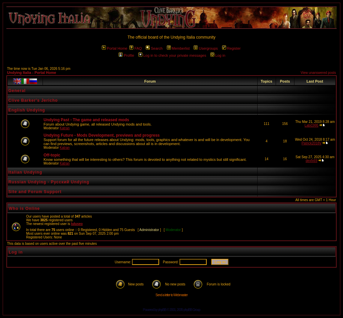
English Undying (26, 110)
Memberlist (178, 48)
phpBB (162, 310)
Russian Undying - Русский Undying (48, 182)
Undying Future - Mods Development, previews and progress (102, 135)
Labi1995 (311, 125)
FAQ (135, 48)
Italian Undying (25, 172)
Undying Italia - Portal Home (31, 73)
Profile (126, 55)
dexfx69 (311, 161)
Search (154, 48)
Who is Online (24, 208)
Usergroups (206, 48)
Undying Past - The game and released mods (86, 120)
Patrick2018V (311, 143)
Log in (217, 55)
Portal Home (114, 48)
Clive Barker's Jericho (33, 100)
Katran (64, 128)
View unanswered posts (318, 73)
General (17, 90)
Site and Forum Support (35, 191)
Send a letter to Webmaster (171, 295)
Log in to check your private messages (172, 55)
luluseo (77, 224)
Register (231, 48)
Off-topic (52, 155)
